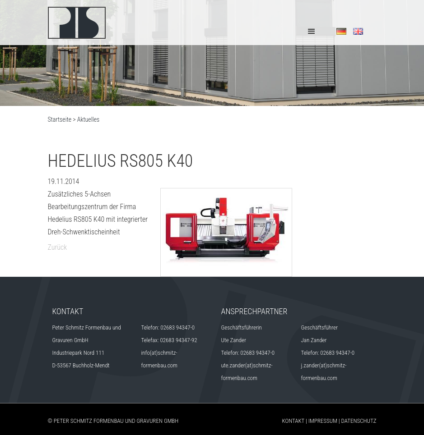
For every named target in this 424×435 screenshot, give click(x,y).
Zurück (57, 247)
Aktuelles (88, 119)
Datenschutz (359, 420)
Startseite (60, 119)
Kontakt (293, 420)
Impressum (322, 420)
